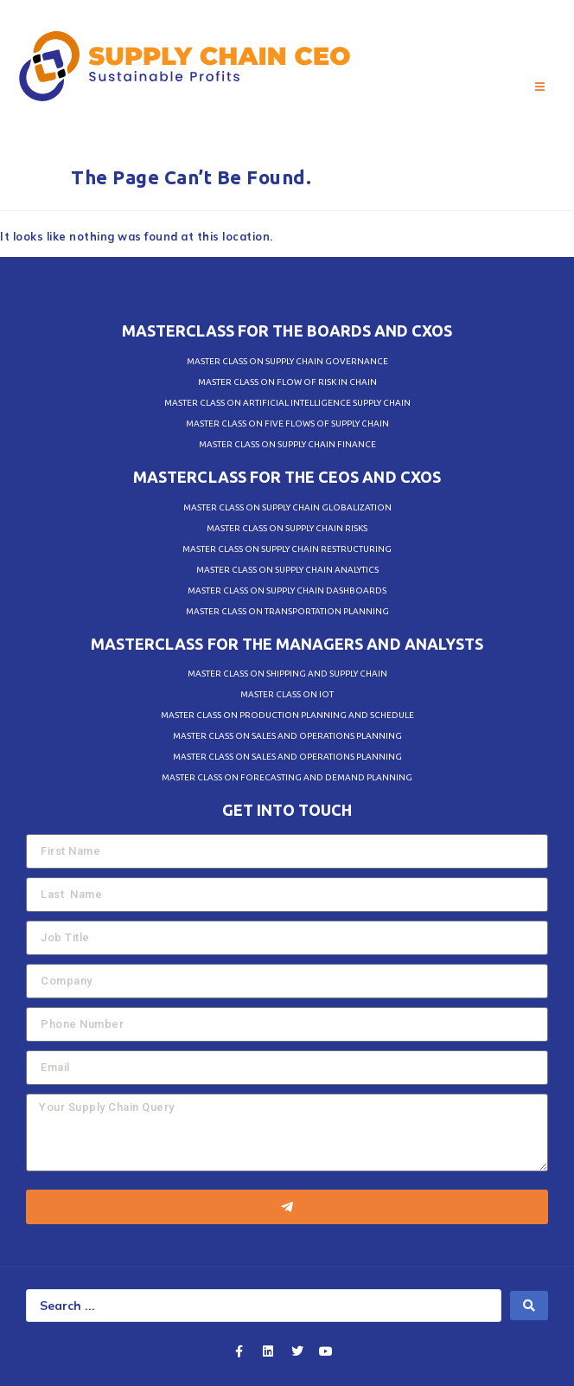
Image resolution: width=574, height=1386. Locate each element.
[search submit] (529, 1305)
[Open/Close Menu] (539, 87)
